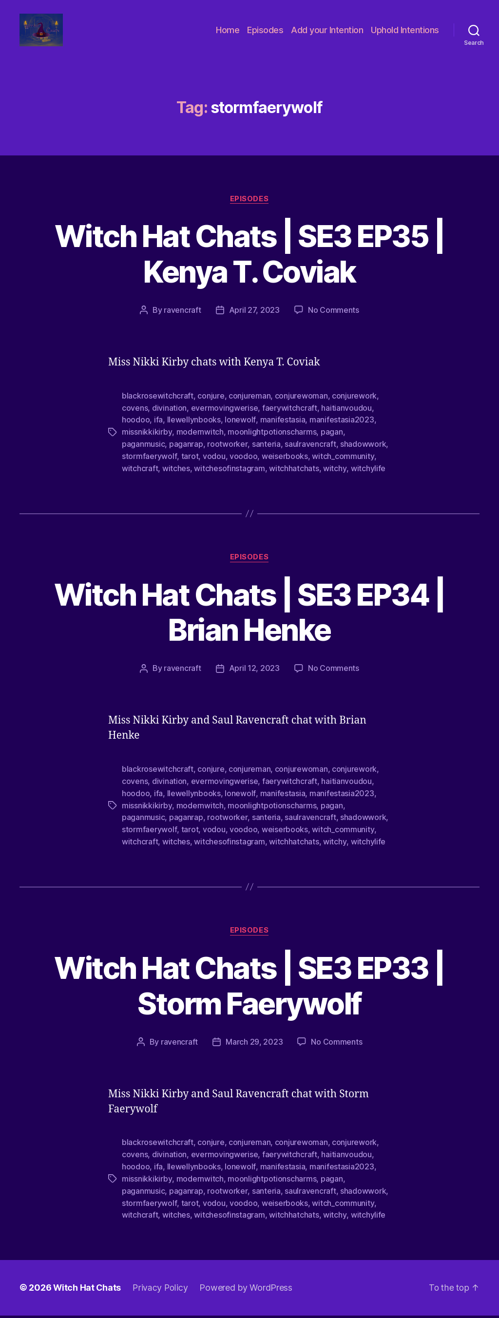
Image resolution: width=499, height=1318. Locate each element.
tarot (189, 465)
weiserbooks (284, 465)
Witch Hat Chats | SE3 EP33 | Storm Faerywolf (249, 991)
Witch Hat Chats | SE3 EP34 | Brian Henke (249, 620)
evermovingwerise (224, 418)
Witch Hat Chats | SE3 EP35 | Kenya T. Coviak (249, 265)
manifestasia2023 (341, 430)
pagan (331, 442)
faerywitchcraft (289, 418)
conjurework (354, 407)
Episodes (265, 35)
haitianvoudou (346, 418)
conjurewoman (301, 407)
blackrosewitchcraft (157, 407)
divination (169, 418)
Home (227, 35)
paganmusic (143, 453)
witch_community (342, 465)
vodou (213, 465)
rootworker (227, 453)
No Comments (333, 321)
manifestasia (282, 430)
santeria (265, 453)
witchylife (367, 477)
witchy (334, 477)
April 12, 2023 (254, 677)
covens (135, 418)
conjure (210, 407)
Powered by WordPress (247, 1290)
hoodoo (136, 430)
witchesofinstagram (229, 477)
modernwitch (199, 442)
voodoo (243, 465)
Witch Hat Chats (87, 1290)
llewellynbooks (194, 430)
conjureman (249, 407)
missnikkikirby (147, 442)
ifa (158, 430)
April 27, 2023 (254, 321)
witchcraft (140, 477)
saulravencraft (309, 453)
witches (176, 477)
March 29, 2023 (254, 1047)
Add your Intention (327, 35)
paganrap (186, 453)
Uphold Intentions (405, 35)
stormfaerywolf (149, 465)
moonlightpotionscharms (271, 442)
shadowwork (362, 453)
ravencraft (182, 321)
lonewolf (240, 430)
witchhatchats (294, 477)
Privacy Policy (161, 1290)
